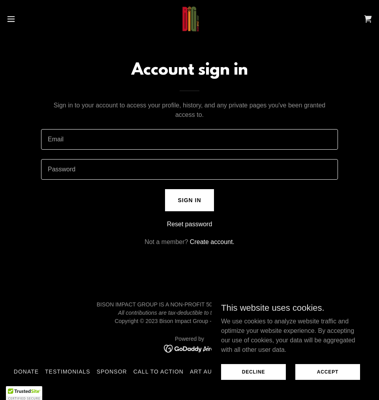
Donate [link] (26, 371)
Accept (327, 371)
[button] (31, 19)
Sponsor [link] (112, 371)
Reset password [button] (189, 224)
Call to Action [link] (158, 371)
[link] (189, 19)
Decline (253, 371)
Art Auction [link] (210, 371)
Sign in (189, 200)
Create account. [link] (212, 241)
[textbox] (189, 139)
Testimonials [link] (67, 371)
